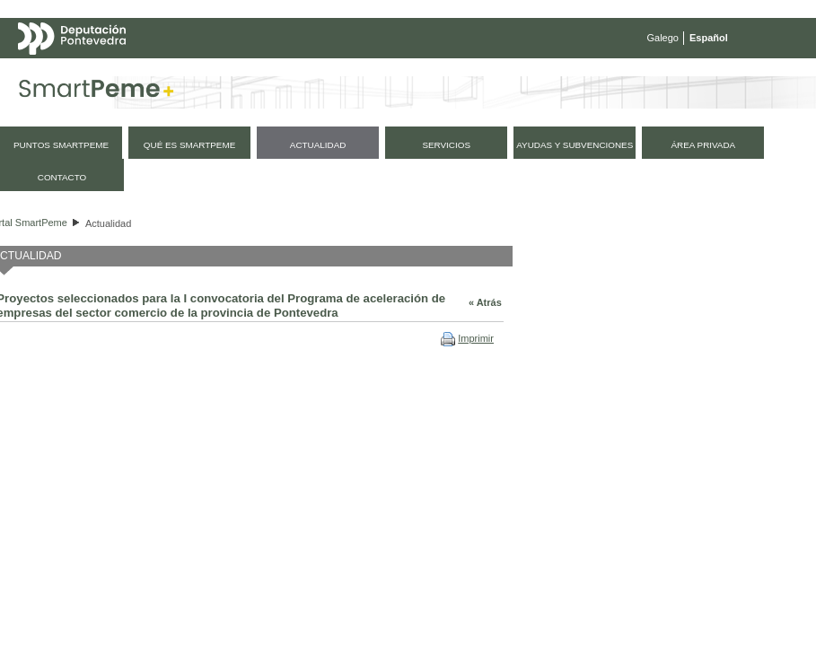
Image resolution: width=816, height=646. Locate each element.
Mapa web (195, 73)
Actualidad (108, 223)
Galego (663, 37)
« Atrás (485, 302)
